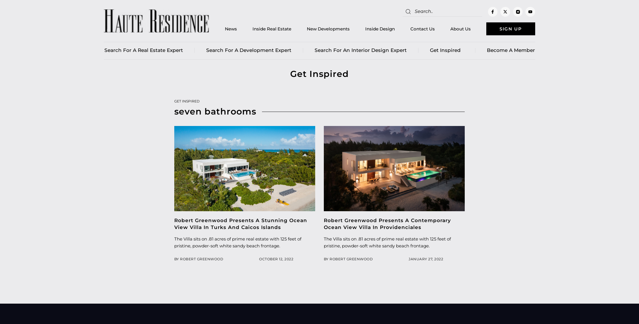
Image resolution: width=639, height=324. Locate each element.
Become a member (511, 50)
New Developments (328, 29)
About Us (460, 29)
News (231, 29)
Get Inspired (447, 50)
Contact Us (422, 29)
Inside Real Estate (271, 29)
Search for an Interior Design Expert (361, 50)
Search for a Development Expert (248, 50)
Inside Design (380, 29)
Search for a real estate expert (143, 50)
